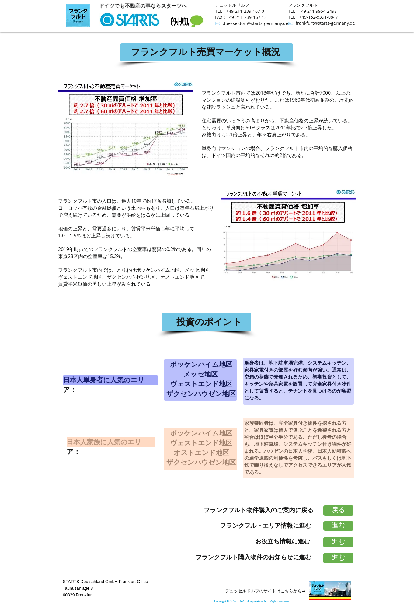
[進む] (338, 526)
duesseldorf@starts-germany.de (255, 23)
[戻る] (338, 510)
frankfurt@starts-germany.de (325, 23)
